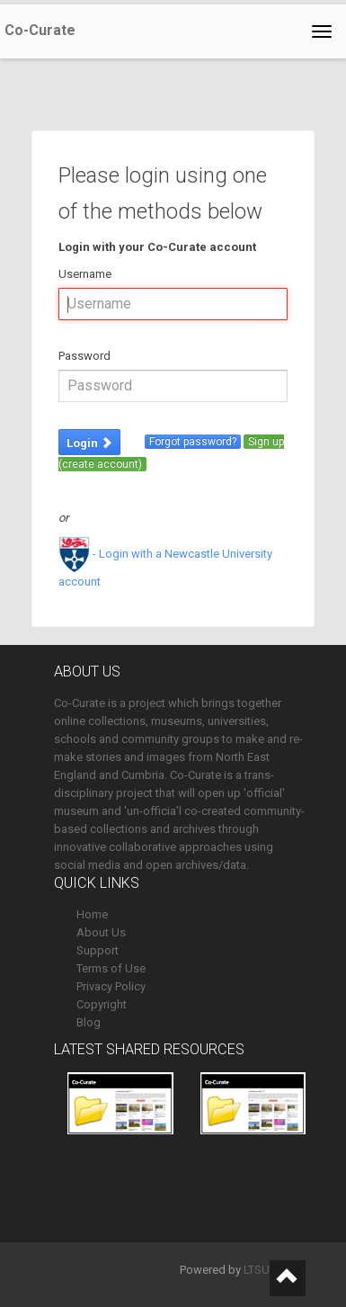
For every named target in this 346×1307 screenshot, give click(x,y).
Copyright (101, 1004)
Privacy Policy (111, 986)
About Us (101, 932)
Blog (88, 1022)
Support (97, 950)
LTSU (257, 1269)
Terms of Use (111, 968)
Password (84, 356)
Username (84, 274)
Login (89, 443)
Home (92, 914)
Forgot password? (192, 441)
